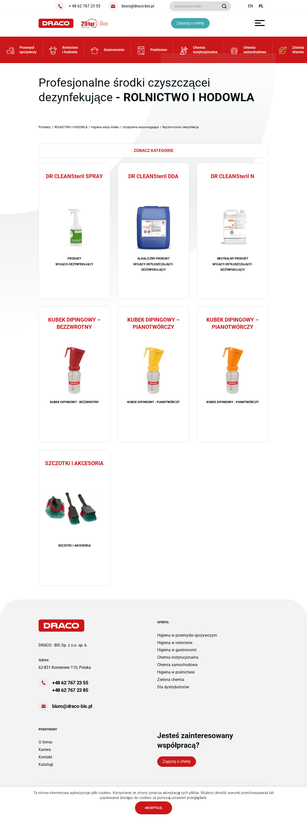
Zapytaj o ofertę (191, 23)
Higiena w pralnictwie (176, 675)
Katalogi (46, 768)
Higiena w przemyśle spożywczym (187, 638)
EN (250, 6)
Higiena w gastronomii (177, 653)
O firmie (45, 745)
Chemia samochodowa (177, 668)
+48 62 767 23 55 (70, 686)
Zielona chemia (170, 683)
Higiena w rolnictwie (174, 646)
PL (261, 6)
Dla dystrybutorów (173, 690)
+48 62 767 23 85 (70, 694)
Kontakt (45, 760)
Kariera (45, 753)
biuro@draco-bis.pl (72, 710)
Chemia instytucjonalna (177, 660)
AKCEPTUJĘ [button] (153, 808)
